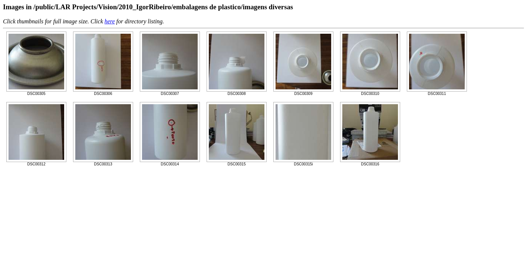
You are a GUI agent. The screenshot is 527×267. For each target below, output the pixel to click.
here (110, 21)
